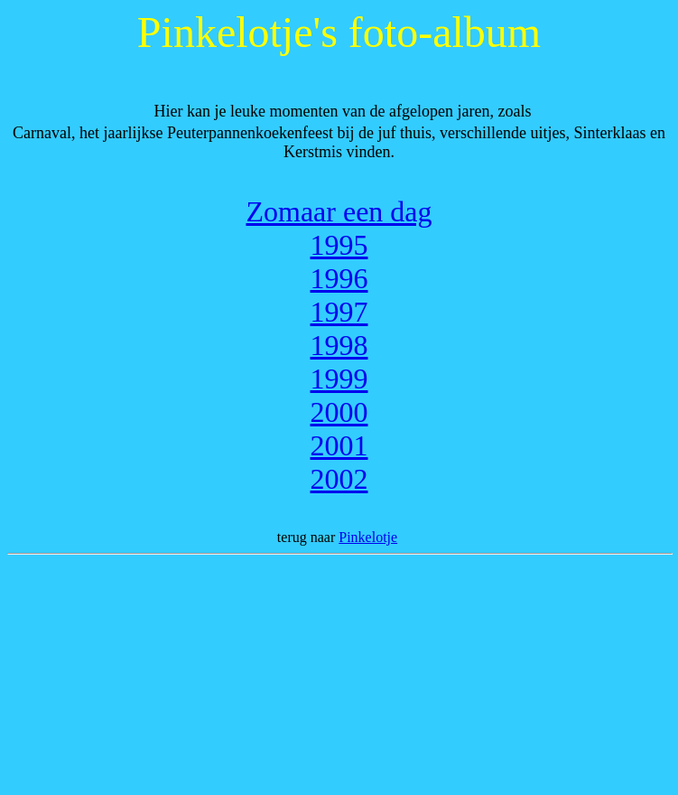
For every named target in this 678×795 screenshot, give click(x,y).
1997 (339, 311)
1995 (339, 245)
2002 (339, 479)
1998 (339, 345)
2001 (339, 445)
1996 (339, 278)
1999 (339, 378)
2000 (339, 412)
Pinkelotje (368, 537)
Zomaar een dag (339, 211)
